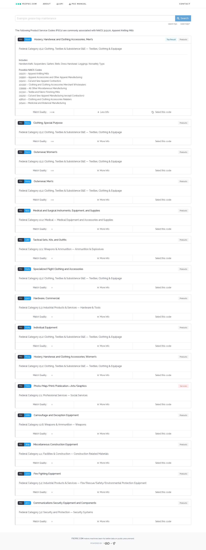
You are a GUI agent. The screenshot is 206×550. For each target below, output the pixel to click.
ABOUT (47, 4)
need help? (185, 24)
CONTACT (184, 4)
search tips (172, 24)
